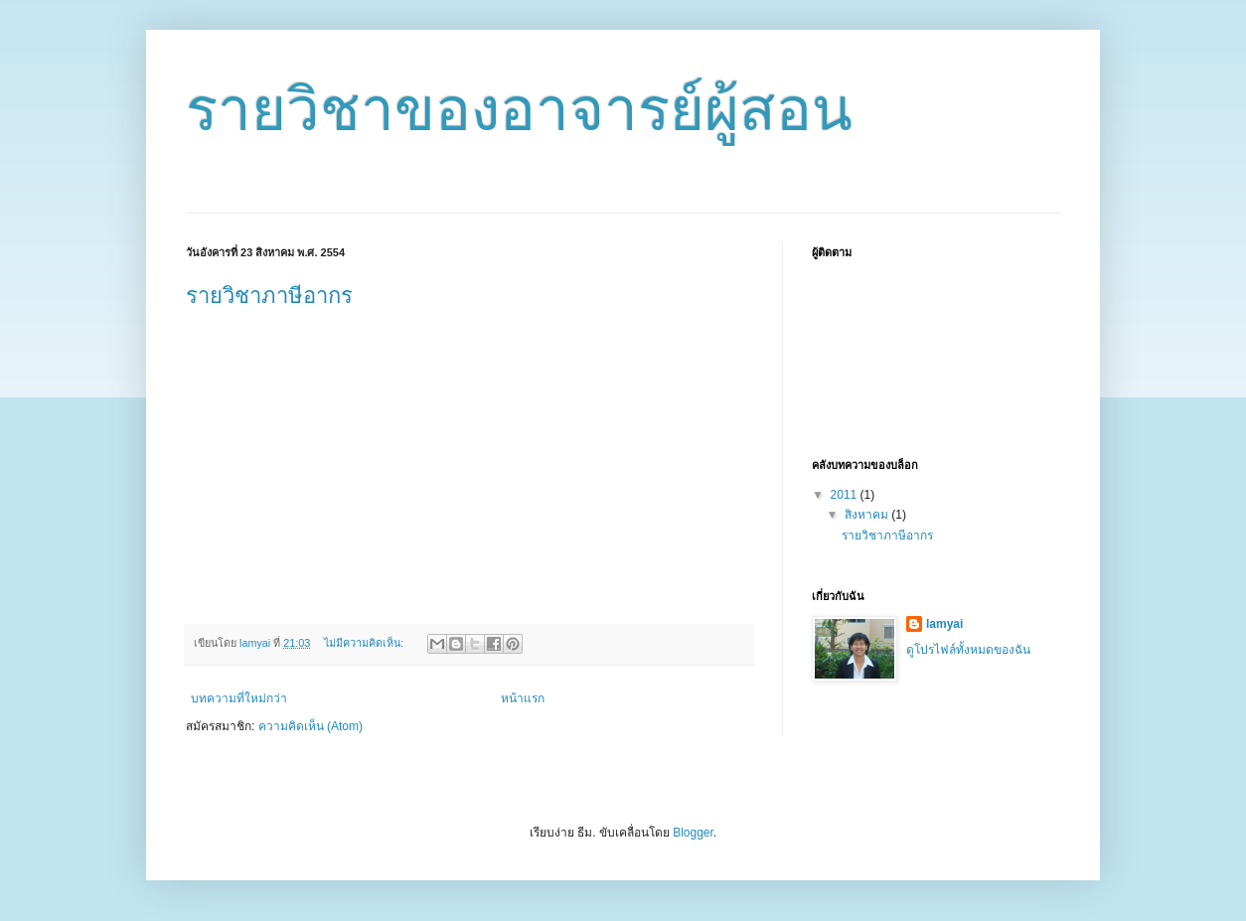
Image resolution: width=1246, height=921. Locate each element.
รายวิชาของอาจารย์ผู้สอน (519, 110)
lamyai (944, 624)
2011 (845, 495)
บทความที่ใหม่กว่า (239, 698)
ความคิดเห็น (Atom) (310, 726)
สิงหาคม (868, 515)
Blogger (693, 833)
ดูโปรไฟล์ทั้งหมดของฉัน (968, 650)
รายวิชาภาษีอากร (269, 295)
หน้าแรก (523, 698)
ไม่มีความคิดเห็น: (365, 643)
